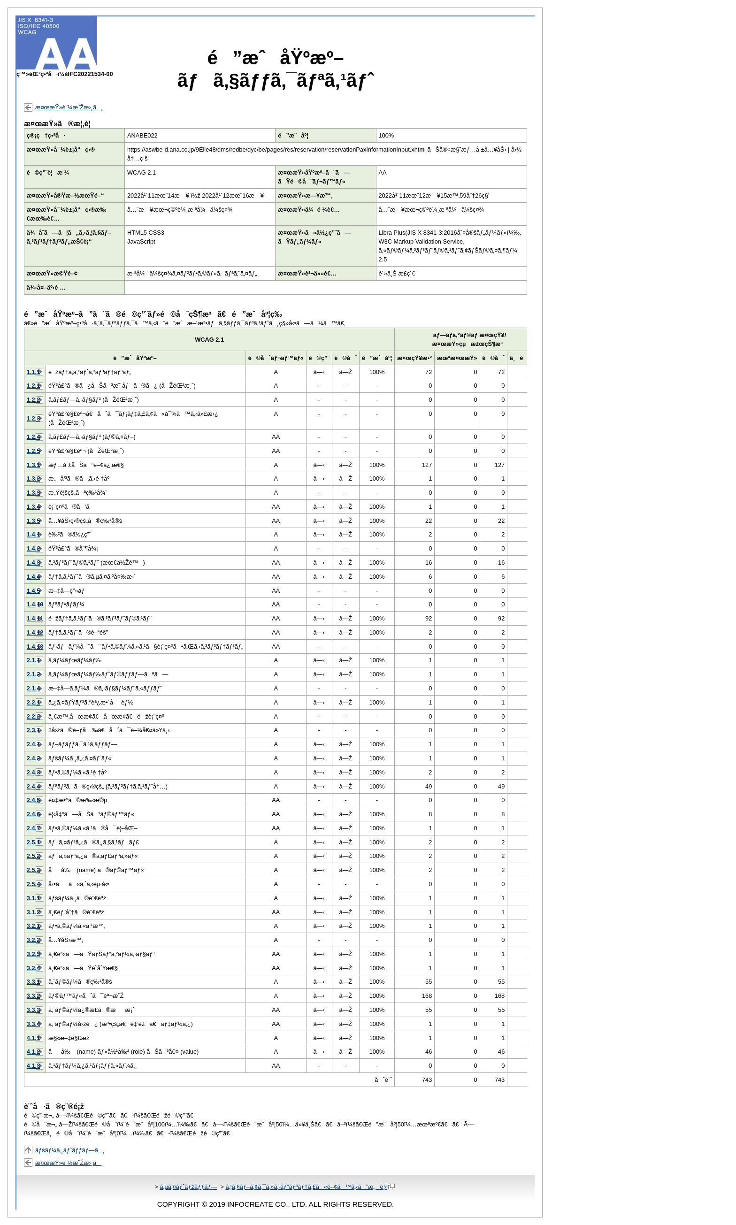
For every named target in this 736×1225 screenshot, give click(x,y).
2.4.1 (33, 744)
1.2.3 (33, 418)
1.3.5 (33, 520)
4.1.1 (33, 1037)
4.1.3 (33, 1065)
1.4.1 (33, 534)
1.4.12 (35, 632)
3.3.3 (33, 1009)
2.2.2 (33, 716)
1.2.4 (33, 436)
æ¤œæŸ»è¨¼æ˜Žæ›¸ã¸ (69, 107)
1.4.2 (33, 548)
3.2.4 (33, 968)
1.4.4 (33, 576)
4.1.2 (33, 1051)
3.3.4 (33, 1023)
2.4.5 (33, 800)
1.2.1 (33, 385)
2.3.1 (33, 730)
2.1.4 (33, 688)
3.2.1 (33, 925)
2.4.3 (33, 772)
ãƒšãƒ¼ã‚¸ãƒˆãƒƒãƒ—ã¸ (70, 1150)
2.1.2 (33, 674)
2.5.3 (33, 869)
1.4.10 (35, 604)
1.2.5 (33, 450)
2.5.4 (33, 884)
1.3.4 (33, 506)
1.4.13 (35, 646)
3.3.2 (33, 995)
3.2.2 (33, 939)
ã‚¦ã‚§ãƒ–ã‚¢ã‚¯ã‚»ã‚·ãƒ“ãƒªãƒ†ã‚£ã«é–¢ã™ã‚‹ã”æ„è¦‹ (310, 1186)
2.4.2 (33, 758)
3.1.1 (33, 898)
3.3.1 (33, 981)
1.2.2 (33, 399)
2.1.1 (33, 660)
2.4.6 (33, 814)
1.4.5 (33, 590)
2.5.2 (33, 855)
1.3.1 (33, 464)
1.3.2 (33, 478)
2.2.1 (33, 702)
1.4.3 (33, 562)
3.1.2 (33, 912)
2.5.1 (33, 842)
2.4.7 (33, 828)
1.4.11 (35, 618)
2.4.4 (33, 786)
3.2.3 (33, 953)
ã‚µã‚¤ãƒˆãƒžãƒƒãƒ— (188, 1186)
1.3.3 (33, 492)
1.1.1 (33, 371)
